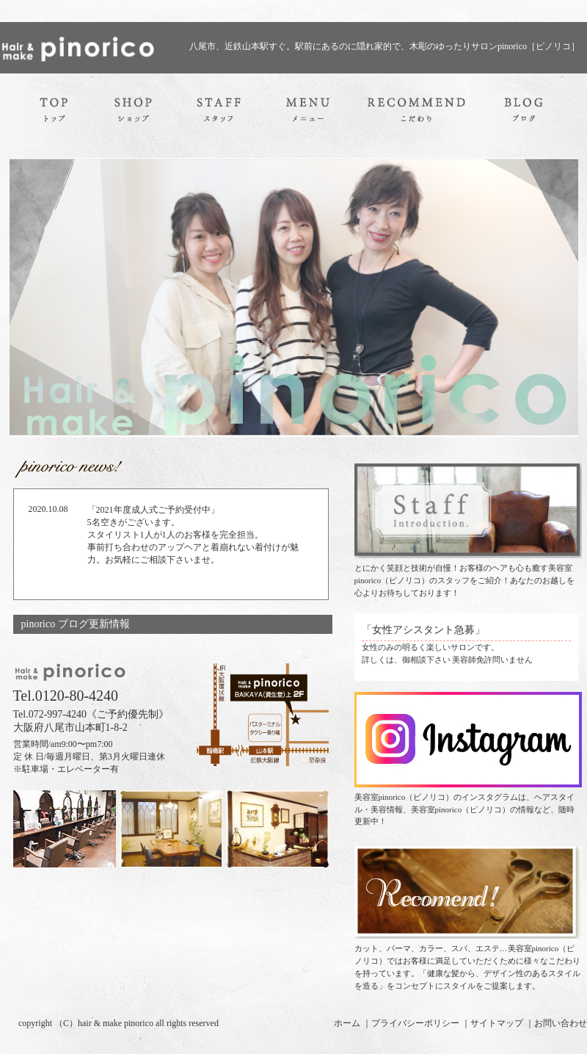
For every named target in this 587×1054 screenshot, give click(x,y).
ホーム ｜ (352, 1023)
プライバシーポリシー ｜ (420, 1023)
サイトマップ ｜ (502, 1023)
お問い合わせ (560, 1023)
